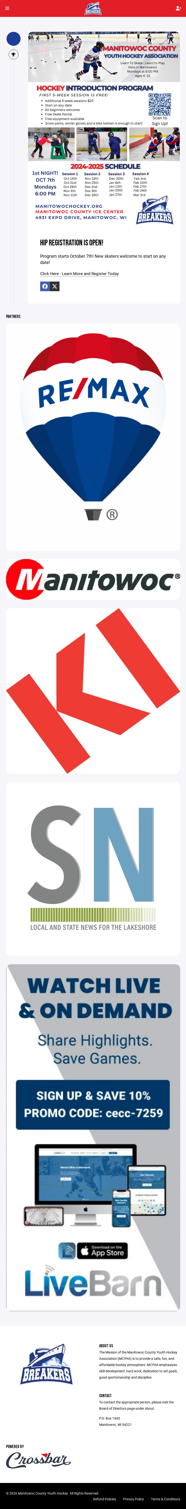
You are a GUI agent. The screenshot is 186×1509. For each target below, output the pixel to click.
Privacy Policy (133, 1499)
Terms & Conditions (165, 1499)
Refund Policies (104, 1499)
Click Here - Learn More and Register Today (81, 273)
